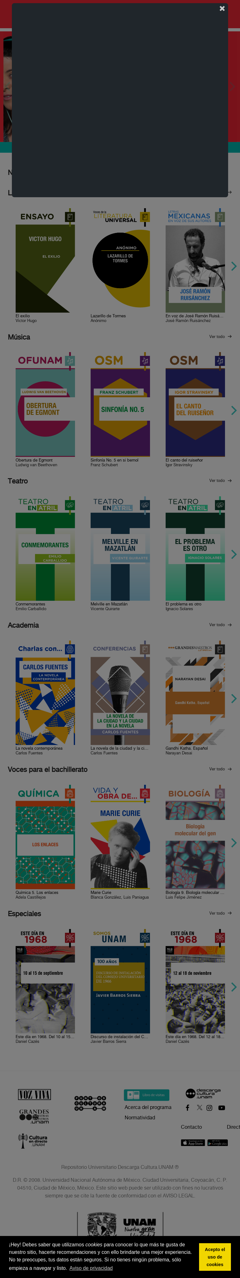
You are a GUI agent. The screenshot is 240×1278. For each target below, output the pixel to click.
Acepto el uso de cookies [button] (215, 1257)
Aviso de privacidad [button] (90, 1268)
